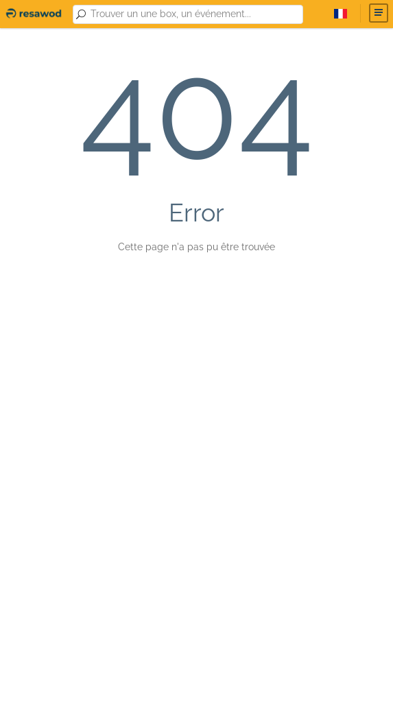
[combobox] (194, 14)
